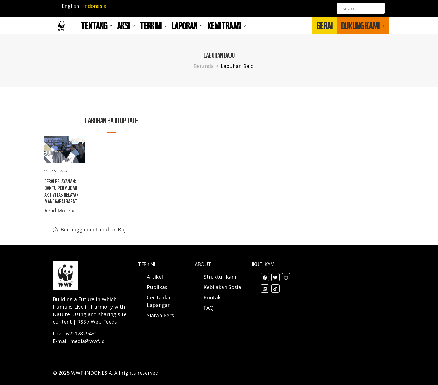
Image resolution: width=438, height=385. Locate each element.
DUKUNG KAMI (360, 25)
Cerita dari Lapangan (159, 301)
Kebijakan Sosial (223, 287)
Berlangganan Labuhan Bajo (93, 229)
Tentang (94, 25)
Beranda (204, 66)
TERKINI (151, 25)
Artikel (155, 276)
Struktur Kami (221, 276)
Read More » (59, 210)
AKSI (123, 25)
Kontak (212, 297)
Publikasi (158, 287)
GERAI (324, 25)
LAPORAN (184, 25)
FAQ (208, 307)
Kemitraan (224, 25)
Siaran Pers (160, 315)
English (70, 6)
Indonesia (94, 6)
